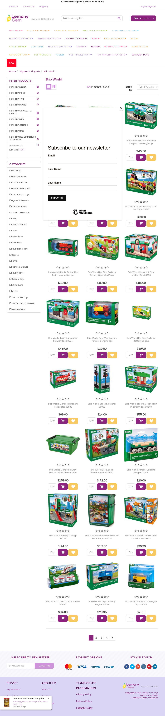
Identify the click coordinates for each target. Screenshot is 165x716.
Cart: (142, 18)
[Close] (121, 108)
